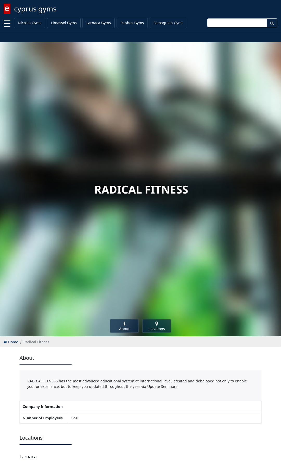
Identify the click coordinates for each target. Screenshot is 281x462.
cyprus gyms (35, 9)
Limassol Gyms (64, 23)
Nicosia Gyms (29, 23)
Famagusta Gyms (168, 23)
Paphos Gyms (132, 23)
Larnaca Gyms (98, 23)
